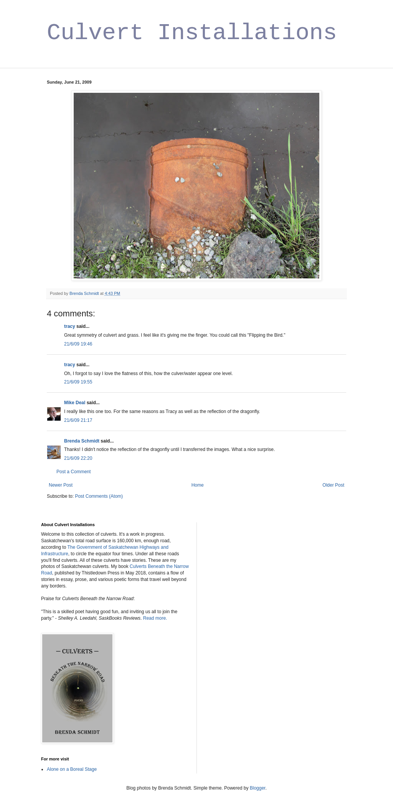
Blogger (258, 788)
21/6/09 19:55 (78, 382)
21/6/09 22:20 (78, 458)
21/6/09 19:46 (78, 344)
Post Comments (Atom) (99, 496)
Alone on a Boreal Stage (72, 769)
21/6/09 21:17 (78, 420)
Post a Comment (73, 471)
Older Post (333, 485)
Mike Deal (74, 402)
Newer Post (61, 485)
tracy (69, 326)
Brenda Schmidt (81, 441)
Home (198, 485)
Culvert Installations (192, 33)
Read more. (155, 618)
